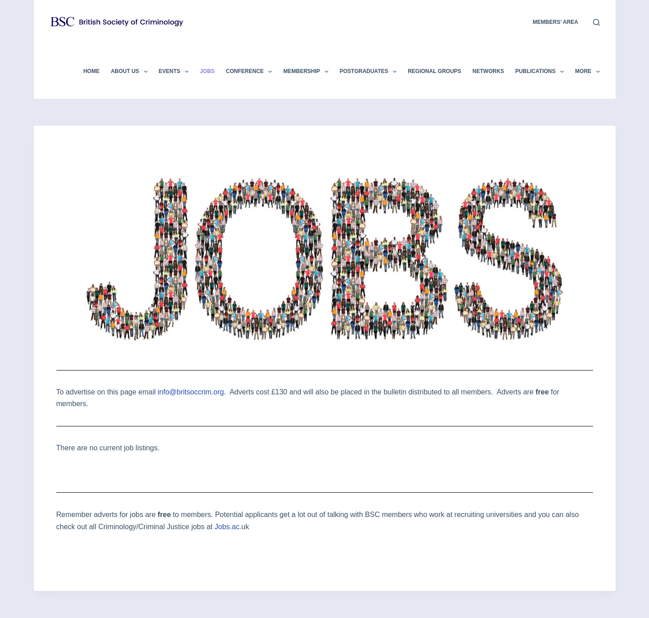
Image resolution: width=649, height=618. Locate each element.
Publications (542, 71)
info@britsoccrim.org (191, 392)
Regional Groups (434, 71)
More (587, 71)
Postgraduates (370, 71)
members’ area (555, 22)
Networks (488, 71)
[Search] (596, 22)
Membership (307, 71)
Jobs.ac (227, 527)
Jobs (207, 71)
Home (91, 71)
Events (175, 71)
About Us (131, 71)
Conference (251, 71)
